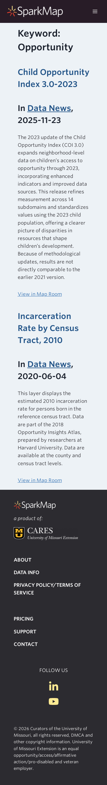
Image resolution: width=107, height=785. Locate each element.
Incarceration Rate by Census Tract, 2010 (48, 328)
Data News (49, 108)
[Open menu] (95, 11)
